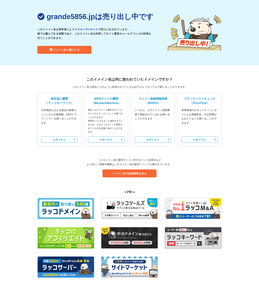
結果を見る (64, 139)
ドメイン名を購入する (64, 49)
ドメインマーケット (86, 29)
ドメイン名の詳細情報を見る (129, 173)
